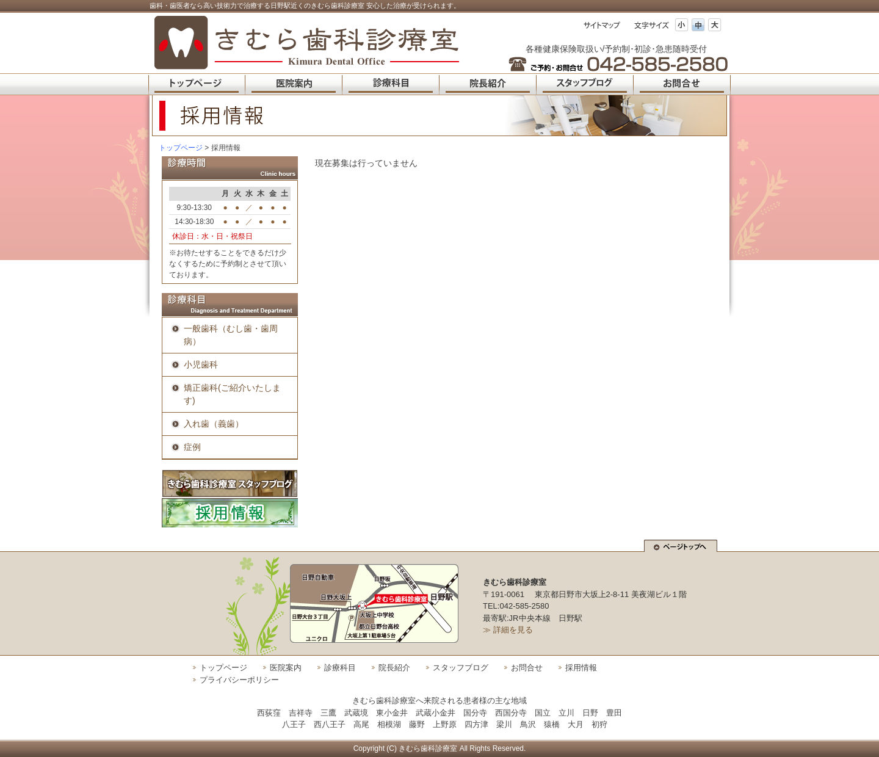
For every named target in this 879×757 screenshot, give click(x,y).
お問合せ (527, 667)
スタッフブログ (460, 667)
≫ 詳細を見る (508, 629)
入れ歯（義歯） (214, 424)
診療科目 (340, 667)
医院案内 (286, 667)
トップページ (181, 147)
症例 (192, 447)
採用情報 (581, 667)
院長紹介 (394, 667)
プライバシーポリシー (239, 679)
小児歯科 (201, 364)
